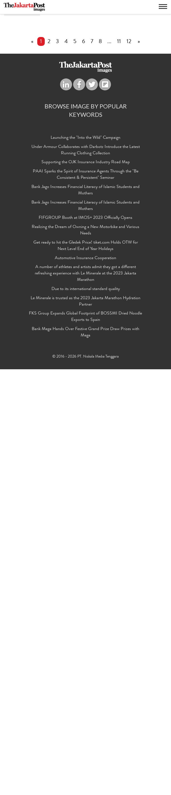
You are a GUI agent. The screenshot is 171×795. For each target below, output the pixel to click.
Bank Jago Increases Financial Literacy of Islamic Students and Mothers (85, 616)
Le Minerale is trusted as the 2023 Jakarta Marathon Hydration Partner (85, 727)
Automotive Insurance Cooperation (85, 684)
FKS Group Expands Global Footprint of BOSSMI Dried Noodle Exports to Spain (85, 742)
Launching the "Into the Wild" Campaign (85, 563)
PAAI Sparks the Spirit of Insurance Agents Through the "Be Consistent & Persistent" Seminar (85, 600)
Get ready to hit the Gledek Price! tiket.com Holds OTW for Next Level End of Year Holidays (85, 671)
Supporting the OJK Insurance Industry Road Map (85, 588)
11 (119, 467)
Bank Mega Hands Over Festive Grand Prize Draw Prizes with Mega (85, 758)
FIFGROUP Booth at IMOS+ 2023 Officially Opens (85, 644)
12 (129, 467)
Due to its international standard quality (85, 715)
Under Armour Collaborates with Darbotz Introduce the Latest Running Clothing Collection (85, 576)
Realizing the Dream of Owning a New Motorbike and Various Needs (85, 656)
